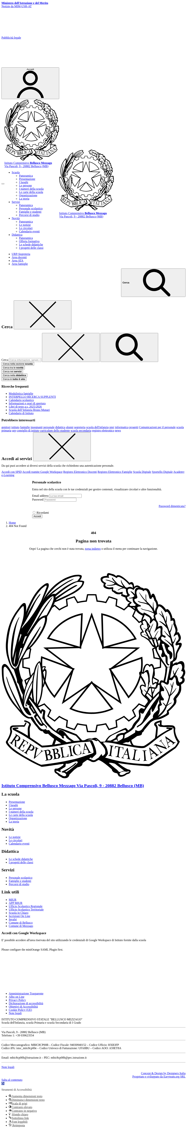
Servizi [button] (16, 201)
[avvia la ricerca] (129, 347)
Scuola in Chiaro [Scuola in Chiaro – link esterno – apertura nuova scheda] (18, 912)
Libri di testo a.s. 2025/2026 (25, 406)
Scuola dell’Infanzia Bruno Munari (29, 409)
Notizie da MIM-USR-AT (16, 6)
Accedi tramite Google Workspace (42, 471)
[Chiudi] (42, 314)
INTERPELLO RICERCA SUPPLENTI (32, 396)
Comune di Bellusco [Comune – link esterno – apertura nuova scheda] (21, 922)
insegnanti (37, 427)
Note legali (15, 1013)
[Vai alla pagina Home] (12, 522)
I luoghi (23, 182)
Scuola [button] (16, 172)
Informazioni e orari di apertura (27, 403)
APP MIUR (15, 903)
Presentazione (27, 179)
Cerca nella (14, 375)
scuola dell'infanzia (97, 427)
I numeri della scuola (31, 188)
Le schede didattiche (31, 244)
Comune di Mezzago (21, 925)
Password (37, 499)
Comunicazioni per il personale (157, 427)
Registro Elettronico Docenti (80, 471)
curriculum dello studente (55, 430)
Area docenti (19, 257)
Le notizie (25, 224)
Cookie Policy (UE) (20, 1009)
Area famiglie (20, 263)
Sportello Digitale (162, 471)
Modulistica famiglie (21, 393)
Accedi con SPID (11, 471)
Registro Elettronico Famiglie (115, 471)
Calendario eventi (29, 231)
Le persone (25, 185)
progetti (133, 427)
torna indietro (93, 548)
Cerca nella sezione (18, 363)
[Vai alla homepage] (31, 159)
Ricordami (43, 512)
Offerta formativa (29, 241)
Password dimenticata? (172, 506)
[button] (2, 1083)
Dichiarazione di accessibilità (26, 1003)
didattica (60, 427)
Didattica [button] (17, 234)
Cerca (4, 359)
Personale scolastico (31, 208)
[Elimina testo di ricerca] (71, 347)
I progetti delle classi (31, 247)
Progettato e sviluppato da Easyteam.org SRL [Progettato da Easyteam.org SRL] (159, 1076)
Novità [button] (16, 218)
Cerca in (14, 379)
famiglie (25, 427)
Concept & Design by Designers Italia (163, 1073)
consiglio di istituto (28, 430)
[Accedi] (30, 83)
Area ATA (17, 260)
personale (48, 427)
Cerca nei (12, 371)
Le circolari (26, 228)
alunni (69, 427)
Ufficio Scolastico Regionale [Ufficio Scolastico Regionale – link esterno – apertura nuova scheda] (26, 906)
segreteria (79, 427)
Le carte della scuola (31, 192)
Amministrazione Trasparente (26, 993)
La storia (24, 198)
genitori (6, 427)
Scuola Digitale (142, 471)
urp (14, 430)
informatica (122, 427)
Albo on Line (16, 996)
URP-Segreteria (21, 254)
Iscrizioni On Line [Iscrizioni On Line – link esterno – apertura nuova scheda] (19, 916)
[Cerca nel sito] (153, 282)
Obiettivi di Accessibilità (23, 1006)
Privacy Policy (17, 1000)
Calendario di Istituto (21, 413)
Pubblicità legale (11, 37)
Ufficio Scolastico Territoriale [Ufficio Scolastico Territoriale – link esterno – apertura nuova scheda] (26, 909)
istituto (15, 427)
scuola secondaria (81, 430)
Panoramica (26, 175)
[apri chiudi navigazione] (2, 183)
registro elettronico (103, 430)
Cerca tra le (13, 367)
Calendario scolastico (21, 400)
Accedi (37, 516)
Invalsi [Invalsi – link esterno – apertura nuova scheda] (13, 919)
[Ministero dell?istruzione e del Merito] (24, 3)
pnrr (111, 427)
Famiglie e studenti (30, 211)
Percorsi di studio (29, 215)
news (118, 430)
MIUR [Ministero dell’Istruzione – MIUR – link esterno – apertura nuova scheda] (12, 899)
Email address (40, 495)
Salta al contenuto (11, 1079)
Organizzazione (28, 195)
